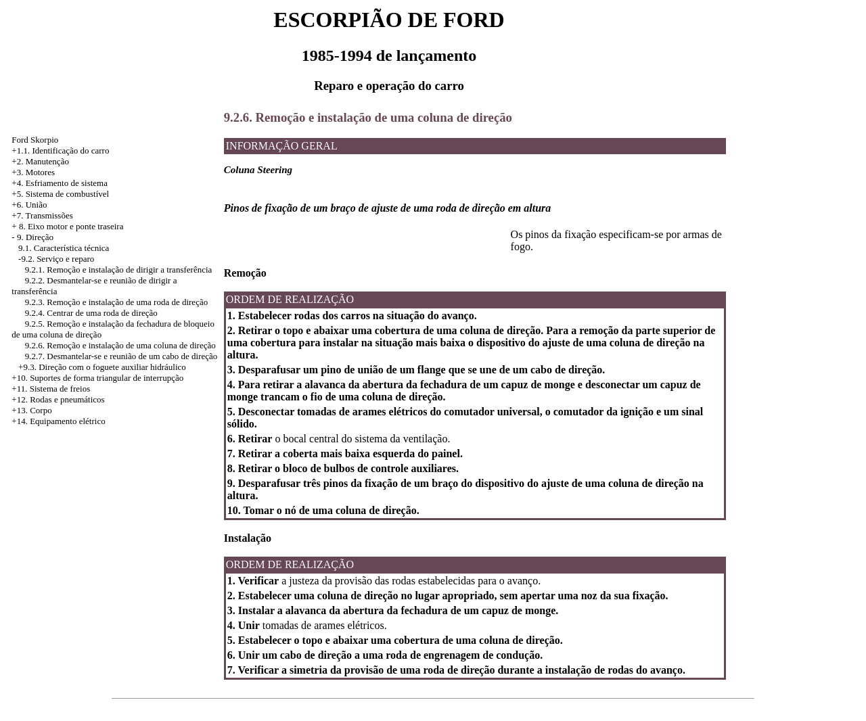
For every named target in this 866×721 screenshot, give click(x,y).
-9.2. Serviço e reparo (56, 259)
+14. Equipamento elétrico (58, 421)
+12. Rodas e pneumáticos (58, 399)
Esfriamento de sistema (67, 183)
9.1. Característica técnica (63, 248)
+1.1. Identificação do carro (60, 150)
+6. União (29, 205)
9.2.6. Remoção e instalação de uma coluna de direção (120, 345)
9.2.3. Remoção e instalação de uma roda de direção (116, 302)
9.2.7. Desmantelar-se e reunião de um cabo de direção (121, 356)
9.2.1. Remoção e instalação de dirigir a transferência (118, 269)
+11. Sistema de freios (51, 388)
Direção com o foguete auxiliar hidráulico (112, 367)
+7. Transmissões (42, 215)
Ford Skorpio (35, 140)
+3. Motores (33, 172)
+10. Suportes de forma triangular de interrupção (97, 378)
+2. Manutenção (40, 161)
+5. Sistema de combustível (60, 194)
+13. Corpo (31, 410)
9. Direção (35, 237)
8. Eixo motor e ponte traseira (71, 226)
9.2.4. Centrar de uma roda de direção (91, 313)
